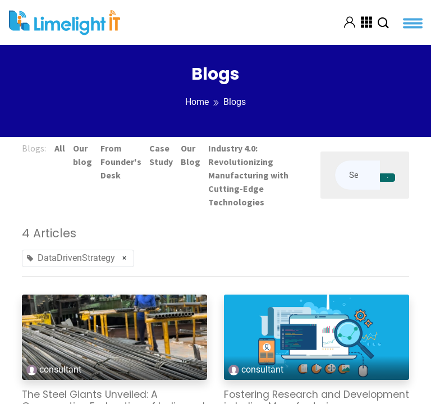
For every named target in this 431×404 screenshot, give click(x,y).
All (60, 148)
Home (197, 102)
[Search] (387, 177)
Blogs (234, 102)
